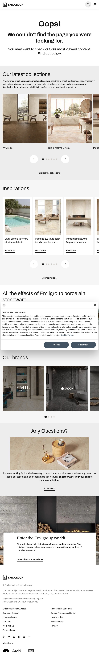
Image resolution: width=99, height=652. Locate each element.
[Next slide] (65, 159)
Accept (56, 345)
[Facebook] (19, 637)
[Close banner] (95, 305)
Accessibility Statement (61, 609)
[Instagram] (24, 637)
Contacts (7, 621)
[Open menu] (94, 4)
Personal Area (9, 630)
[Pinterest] (29, 637)
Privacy (54, 626)
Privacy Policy (57, 621)
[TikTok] (4, 637)
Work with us (8, 626)
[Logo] (13, 4)
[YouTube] (9, 637)
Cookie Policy (67, 335)
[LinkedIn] (14, 637)
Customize (83, 345)
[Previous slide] (34, 159)
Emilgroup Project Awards (14, 609)
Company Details (10, 613)
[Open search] (88, 4)
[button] (43, 159)
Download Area (10, 617)
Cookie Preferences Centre (63, 613)
